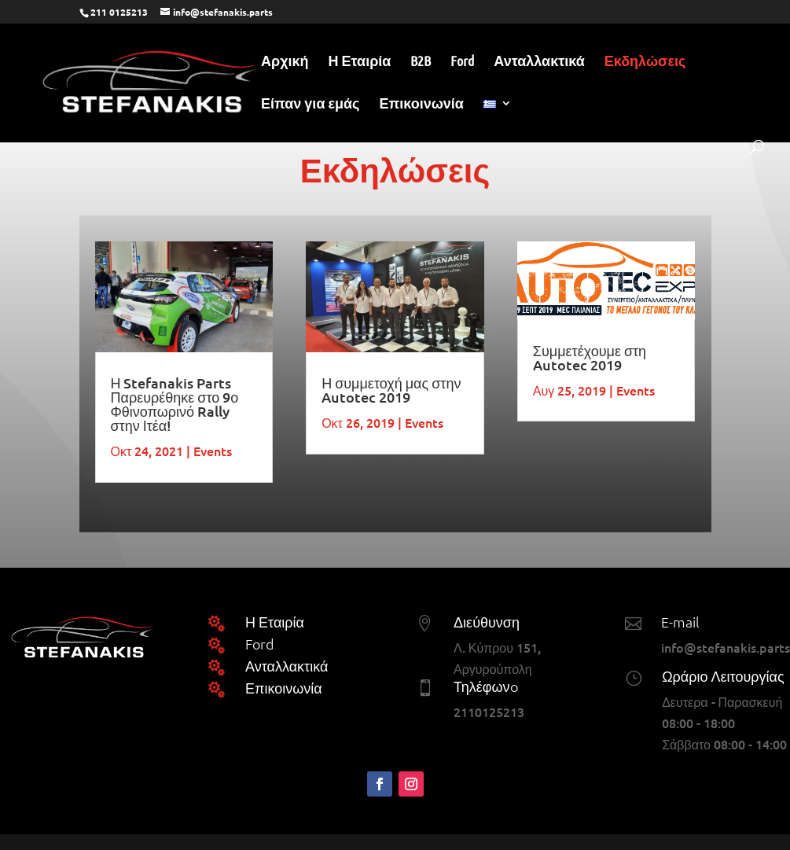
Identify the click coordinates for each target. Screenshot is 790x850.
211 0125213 (119, 12)
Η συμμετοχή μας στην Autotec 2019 (391, 389)
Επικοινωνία (421, 105)
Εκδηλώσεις (645, 62)
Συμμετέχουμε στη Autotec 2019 (589, 357)
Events (212, 450)
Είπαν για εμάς (310, 105)
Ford (462, 62)
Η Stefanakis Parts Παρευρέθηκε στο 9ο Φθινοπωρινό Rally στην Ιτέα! (175, 403)
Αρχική (285, 62)
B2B (420, 62)
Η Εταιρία (360, 62)
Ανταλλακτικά (539, 62)
